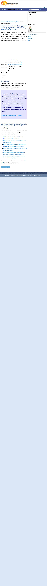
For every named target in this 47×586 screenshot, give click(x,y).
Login (41, 7)
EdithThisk (30, 38)
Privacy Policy (30, 173)
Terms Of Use (37, 173)
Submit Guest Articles (5, 173)
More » (22, 9)
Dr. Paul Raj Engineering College (12, 21)
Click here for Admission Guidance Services (12, 115)
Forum (18, 9)
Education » (3, 9)
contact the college (6, 99)
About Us (13, 173)
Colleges (3, 21)
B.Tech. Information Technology (15, 62)
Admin (29, 36)
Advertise (43, 173)
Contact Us (18, 173)
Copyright (24, 173)
